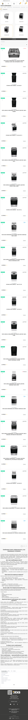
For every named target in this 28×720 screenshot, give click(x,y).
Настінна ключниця (4, 677)
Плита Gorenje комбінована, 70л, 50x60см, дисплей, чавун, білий (14, 335)
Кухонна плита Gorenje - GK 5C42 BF (14, 85)
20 (1, 44)
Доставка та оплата (14, 695)
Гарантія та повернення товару (14, 698)
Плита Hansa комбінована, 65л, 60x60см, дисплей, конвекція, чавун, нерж (14, 384)
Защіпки (2, 683)
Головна (2, 7)
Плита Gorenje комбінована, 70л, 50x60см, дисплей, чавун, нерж (14, 161)
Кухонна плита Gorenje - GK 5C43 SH (14, 309)
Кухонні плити (23, 7)
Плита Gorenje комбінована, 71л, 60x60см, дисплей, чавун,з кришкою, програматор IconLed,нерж (14, 434)
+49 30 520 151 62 (14, 712)
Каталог (5, 7)
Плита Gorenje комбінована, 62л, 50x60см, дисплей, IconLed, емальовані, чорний (14, 360)
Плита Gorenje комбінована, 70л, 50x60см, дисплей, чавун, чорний (14, 111)
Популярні (3, 41)
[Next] (27, 546)
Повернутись (4, 9)
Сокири (2, 682)
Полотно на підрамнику (5, 675)
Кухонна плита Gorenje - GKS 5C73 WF (14, 284)
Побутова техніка (9, 7)
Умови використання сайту (14, 696)
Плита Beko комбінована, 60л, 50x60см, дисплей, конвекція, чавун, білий (14, 235)
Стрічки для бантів (4, 673)
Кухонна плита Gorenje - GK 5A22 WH (14, 483)
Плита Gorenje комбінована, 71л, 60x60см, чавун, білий (14, 508)
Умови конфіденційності (14, 697)
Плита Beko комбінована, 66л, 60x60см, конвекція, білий (14, 533)
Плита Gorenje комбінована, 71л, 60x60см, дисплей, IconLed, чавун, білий (14, 186)
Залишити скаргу (14, 701)
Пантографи (3, 674)
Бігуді (2, 676)
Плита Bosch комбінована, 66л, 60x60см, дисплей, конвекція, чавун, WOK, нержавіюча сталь (14, 61)
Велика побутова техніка (16, 7)
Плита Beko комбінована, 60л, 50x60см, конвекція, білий (14, 408)
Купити (24, 66)
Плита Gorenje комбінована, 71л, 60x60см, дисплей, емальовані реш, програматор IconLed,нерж (14, 459)
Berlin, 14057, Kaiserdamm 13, (14, 711)
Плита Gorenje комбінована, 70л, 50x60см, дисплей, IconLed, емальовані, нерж (14, 260)
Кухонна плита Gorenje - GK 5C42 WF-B (14, 135)
